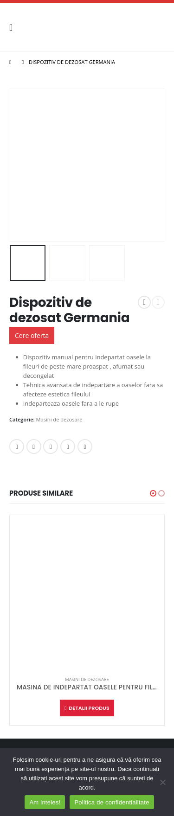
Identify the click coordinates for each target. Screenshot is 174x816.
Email (84, 446)
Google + (67, 446)
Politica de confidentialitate (111, 802)
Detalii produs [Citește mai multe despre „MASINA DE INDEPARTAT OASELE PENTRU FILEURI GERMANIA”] (89, 708)
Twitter (33, 446)
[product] (87, 592)
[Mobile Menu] (14, 27)
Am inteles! (44, 802)
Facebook (16, 446)
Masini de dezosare (59, 419)
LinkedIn (50, 446)
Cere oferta (32, 335)
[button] (153, 493)
